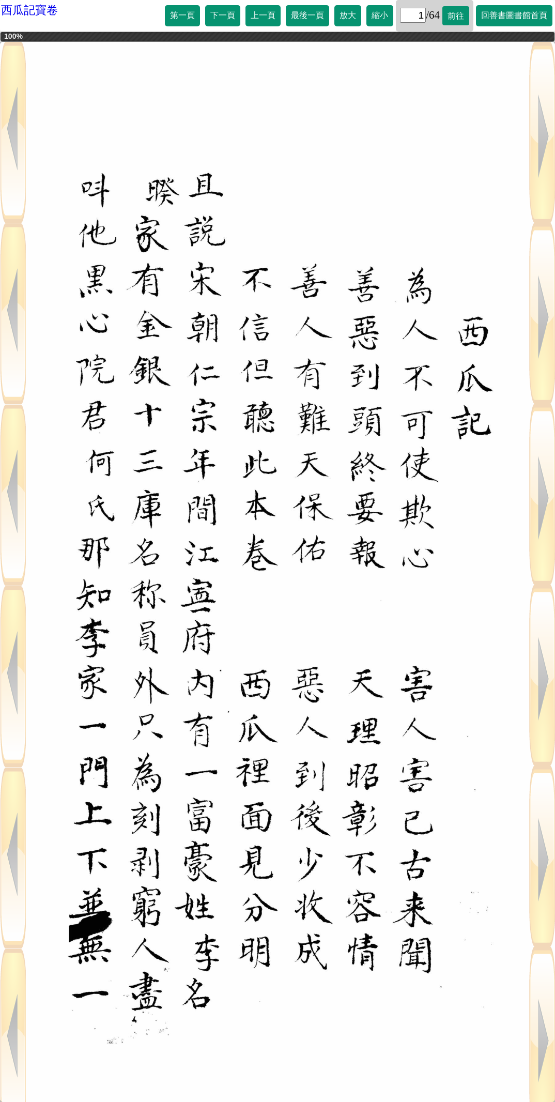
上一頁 (263, 15)
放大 (348, 15)
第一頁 (182, 15)
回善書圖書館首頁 (514, 15)
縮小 (380, 15)
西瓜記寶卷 (29, 10)
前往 (456, 15)
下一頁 (222, 15)
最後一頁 (307, 15)
